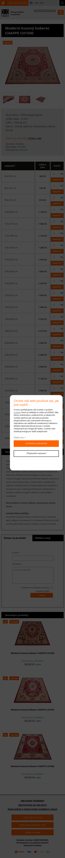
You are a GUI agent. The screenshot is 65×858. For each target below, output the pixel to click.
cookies (17, 412)
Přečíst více (19, 437)
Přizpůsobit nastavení (36, 453)
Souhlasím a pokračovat (36, 443)
